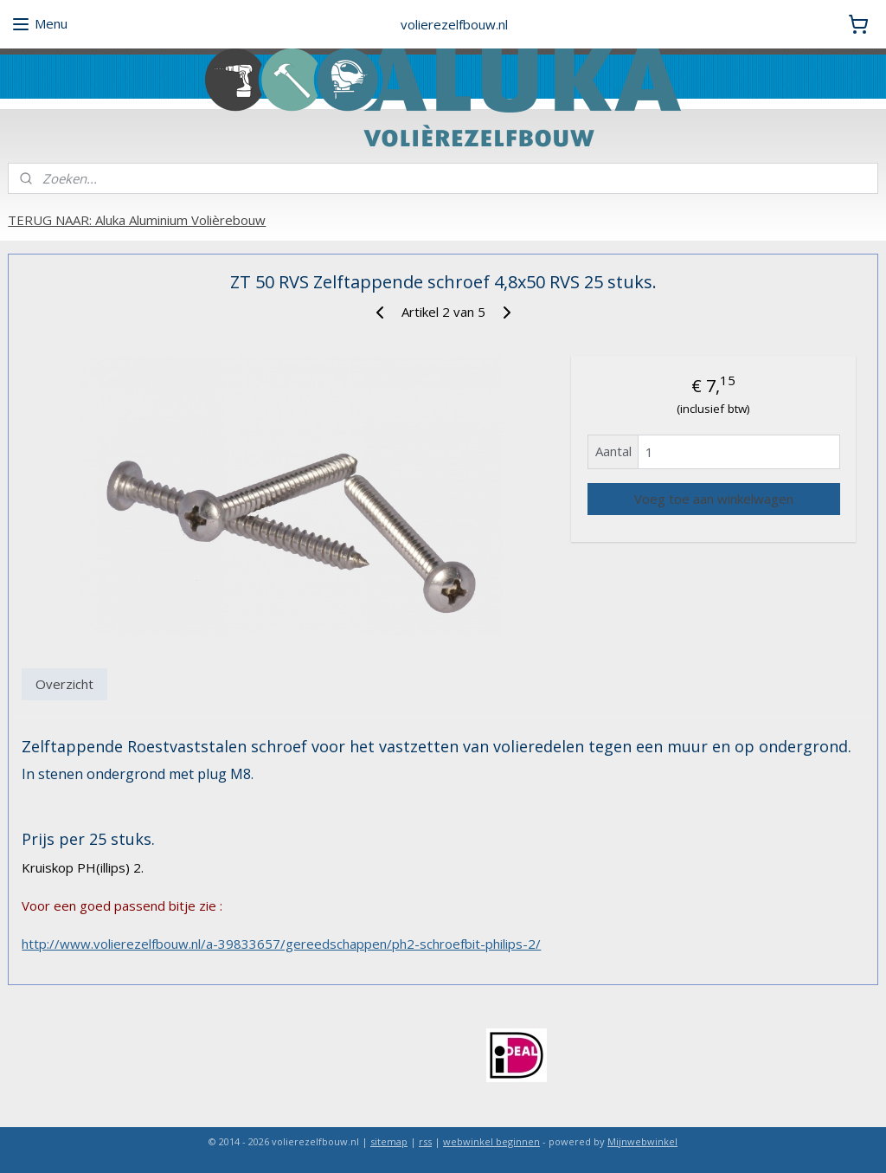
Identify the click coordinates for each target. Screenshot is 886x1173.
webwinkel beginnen (491, 1141)
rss (425, 1141)
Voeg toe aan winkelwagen (713, 498)
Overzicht (64, 684)
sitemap (389, 1141)
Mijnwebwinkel (642, 1141)
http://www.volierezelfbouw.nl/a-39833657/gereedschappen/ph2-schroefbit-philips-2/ (281, 943)
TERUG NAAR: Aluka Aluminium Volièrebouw (137, 220)
